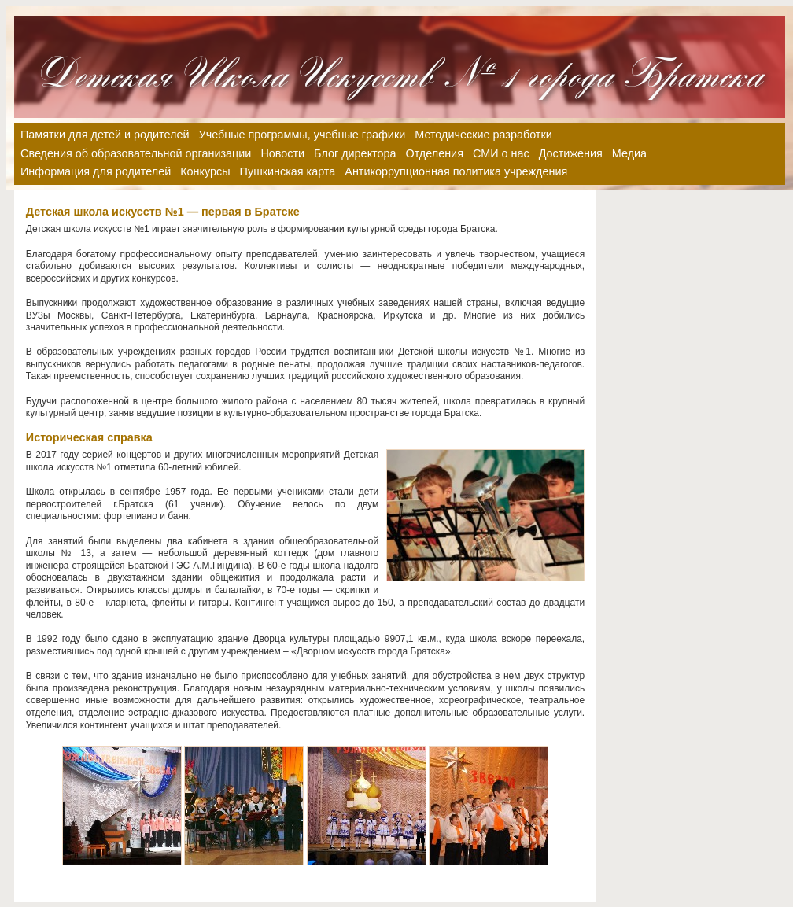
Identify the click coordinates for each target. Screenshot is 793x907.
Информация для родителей (95, 171)
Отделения (434, 153)
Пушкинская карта (288, 171)
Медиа (629, 153)
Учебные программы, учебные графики (302, 134)
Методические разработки (483, 134)
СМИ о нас (501, 153)
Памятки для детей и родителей (105, 134)
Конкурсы (205, 171)
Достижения (571, 153)
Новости (282, 153)
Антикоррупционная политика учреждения (456, 171)
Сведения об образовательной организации (135, 153)
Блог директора (355, 153)
